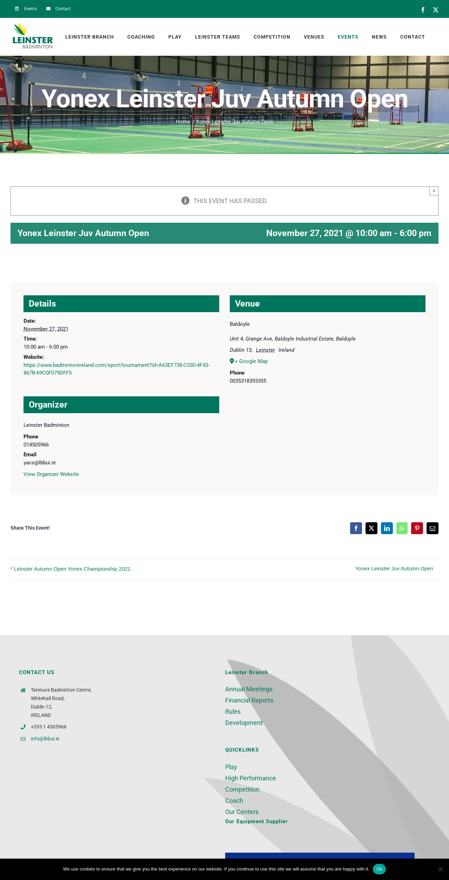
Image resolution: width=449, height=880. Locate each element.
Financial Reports (249, 700)
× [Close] (434, 191)
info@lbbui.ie (45, 738)
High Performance (250, 778)
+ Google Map (251, 361)
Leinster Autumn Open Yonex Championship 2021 (72, 569)
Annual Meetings (249, 689)
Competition (242, 789)
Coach (234, 800)
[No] (440, 869)
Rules (233, 711)
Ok (379, 869)
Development (244, 722)
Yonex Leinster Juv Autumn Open (394, 568)
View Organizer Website (51, 474)
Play (231, 767)
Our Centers (242, 811)
